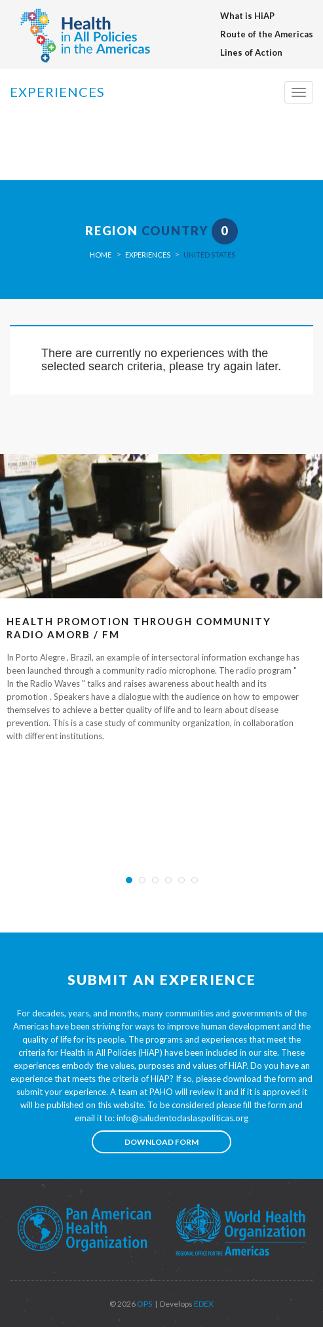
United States (209, 254)
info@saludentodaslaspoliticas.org (182, 1118)
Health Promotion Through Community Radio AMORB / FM (139, 627)
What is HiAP (247, 15)
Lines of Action (251, 52)
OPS (144, 1304)
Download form (161, 1142)
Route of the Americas (266, 34)
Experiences (147, 254)
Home (100, 254)
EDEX (203, 1304)
